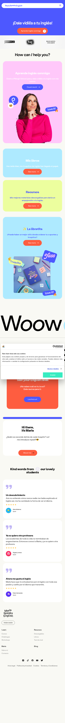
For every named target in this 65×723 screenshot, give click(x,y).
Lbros (36, 637)
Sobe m (5, 650)
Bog (36, 646)
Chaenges (6, 637)
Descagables (39, 634)
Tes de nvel (38, 640)
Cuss (4, 634)
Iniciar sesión (8, 623)
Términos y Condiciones (49, 666)
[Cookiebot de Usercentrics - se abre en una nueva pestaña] (54, 346)
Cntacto (5, 653)
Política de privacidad (24, 666)
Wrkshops (6, 640)
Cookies (36, 666)
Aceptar (53, 375)
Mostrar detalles (53, 369)
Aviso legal (11, 666)
